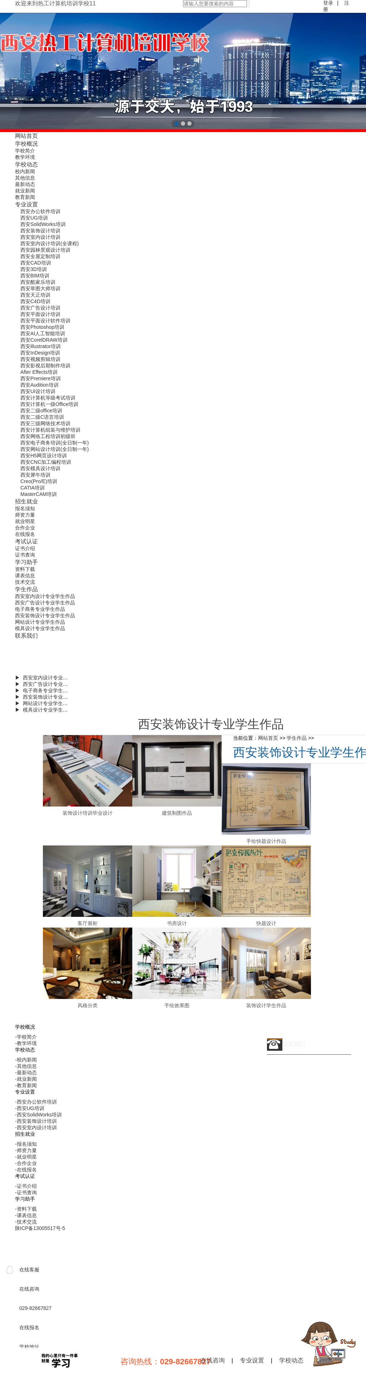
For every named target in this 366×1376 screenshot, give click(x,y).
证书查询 (25, 555)
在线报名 (25, 534)
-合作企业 (26, 1163)
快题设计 (266, 923)
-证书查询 (26, 1192)
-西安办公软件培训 (36, 1102)
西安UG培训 (34, 218)
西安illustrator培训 (40, 346)
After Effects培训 (39, 372)
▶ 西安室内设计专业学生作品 (49, 678)
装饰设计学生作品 (266, 1005)
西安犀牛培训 (35, 475)
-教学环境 (26, 1043)
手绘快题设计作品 (266, 841)
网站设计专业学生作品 (40, 622)
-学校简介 (26, 1037)
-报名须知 (26, 1144)
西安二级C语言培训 (42, 417)
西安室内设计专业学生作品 (45, 596)
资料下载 (25, 569)
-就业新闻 (26, 1079)
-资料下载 (26, 1209)
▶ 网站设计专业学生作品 (44, 703)
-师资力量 (26, 1150)
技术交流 (25, 582)
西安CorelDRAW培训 (44, 340)
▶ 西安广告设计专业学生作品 (49, 684)
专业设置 (26, 204)
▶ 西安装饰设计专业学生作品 (49, 697)
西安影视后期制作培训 (45, 365)
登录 (328, 3)
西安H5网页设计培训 (43, 455)
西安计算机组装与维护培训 (50, 430)
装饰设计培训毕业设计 (88, 813)
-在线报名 (26, 1169)
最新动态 (25, 184)
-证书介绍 (26, 1186)
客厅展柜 (88, 923)
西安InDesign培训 (40, 353)
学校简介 (25, 151)
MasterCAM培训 (38, 494)
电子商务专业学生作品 (40, 609)
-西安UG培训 (29, 1108)
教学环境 (25, 157)
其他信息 (25, 178)
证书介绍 (25, 548)
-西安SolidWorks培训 (38, 1115)
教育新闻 (25, 197)
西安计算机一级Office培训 (49, 404)
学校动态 (26, 164)
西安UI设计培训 (37, 391)
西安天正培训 (35, 295)
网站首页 (26, 135)
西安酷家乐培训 (37, 282)
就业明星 (25, 521)
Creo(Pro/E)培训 (38, 481)
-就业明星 (26, 1157)
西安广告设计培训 (40, 308)
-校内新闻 (26, 1060)
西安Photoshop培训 (42, 327)
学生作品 (26, 589)
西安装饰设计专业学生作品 (45, 615)
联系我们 (26, 635)
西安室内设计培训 (40, 237)
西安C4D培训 (35, 301)
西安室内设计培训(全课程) (49, 243)
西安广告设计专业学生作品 (45, 603)
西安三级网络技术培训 (45, 423)
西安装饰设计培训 (40, 230)
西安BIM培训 (34, 275)
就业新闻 (25, 191)
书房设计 (177, 923)
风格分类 (88, 1005)
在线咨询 (213, 1360)
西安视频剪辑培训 (40, 359)
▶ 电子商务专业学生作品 (44, 690)
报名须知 (25, 508)
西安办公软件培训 (40, 211)
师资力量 (25, 515)
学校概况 (26, 143)
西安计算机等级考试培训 (47, 398)
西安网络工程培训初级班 (47, 436)
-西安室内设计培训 (36, 1127)
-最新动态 (26, 1072)
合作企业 (25, 528)
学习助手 (26, 562)
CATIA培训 (32, 488)
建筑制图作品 (177, 813)
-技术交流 (26, 1222)
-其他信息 (26, 1066)
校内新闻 (25, 171)
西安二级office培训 (41, 410)
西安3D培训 (33, 269)
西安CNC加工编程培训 (45, 462)
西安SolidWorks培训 (43, 224)
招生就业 (26, 501)
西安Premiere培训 (40, 378)
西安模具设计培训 (40, 468)
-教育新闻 (26, 1085)
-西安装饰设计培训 (36, 1121)
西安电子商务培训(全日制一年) (54, 443)
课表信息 (25, 575)
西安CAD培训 (35, 263)
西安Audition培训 (39, 385)
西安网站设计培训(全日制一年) (54, 449)
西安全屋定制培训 (40, 256)
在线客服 (29, 1269)
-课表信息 (26, 1215)
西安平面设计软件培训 (45, 320)
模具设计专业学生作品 (40, 628)
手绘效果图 (176, 1005)
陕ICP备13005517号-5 (40, 1228)
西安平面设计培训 (40, 314)
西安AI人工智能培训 (42, 333)
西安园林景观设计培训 (45, 250)
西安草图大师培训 (40, 288)
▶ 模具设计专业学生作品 (44, 710)
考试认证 (26, 541)
